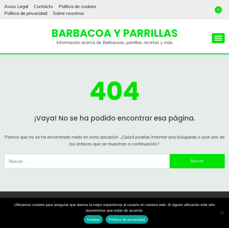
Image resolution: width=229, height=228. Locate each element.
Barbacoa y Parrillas (115, 33)
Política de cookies (77, 6)
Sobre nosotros (68, 13)
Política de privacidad (25, 13)
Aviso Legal (16, 6)
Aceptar (93, 219)
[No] (222, 213)
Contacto (43, 6)
